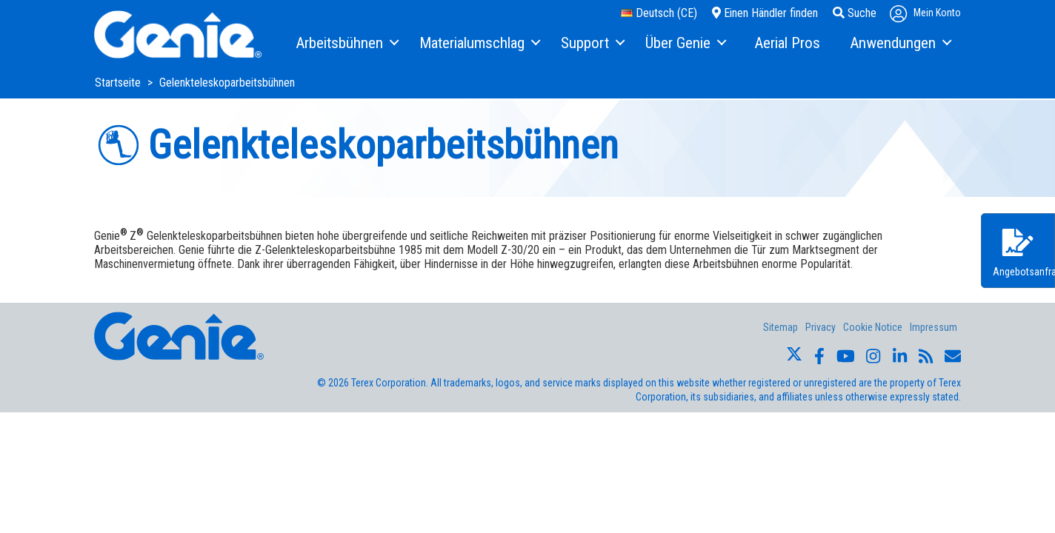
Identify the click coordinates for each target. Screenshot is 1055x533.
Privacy (820, 327)
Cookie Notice (872, 327)
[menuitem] (346, 43)
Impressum (933, 327)
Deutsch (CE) (659, 13)
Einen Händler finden (765, 13)
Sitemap (780, 327)
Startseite (119, 83)
